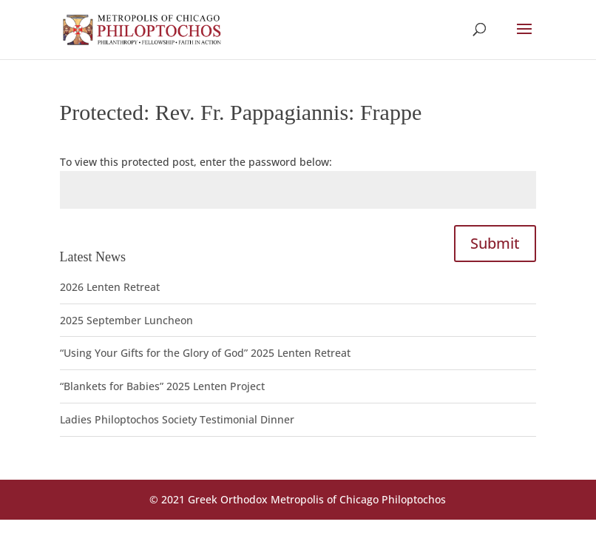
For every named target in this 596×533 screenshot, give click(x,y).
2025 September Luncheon (126, 320)
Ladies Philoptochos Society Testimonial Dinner (177, 419)
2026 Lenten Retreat (110, 287)
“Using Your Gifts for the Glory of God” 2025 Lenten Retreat (205, 353)
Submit (495, 243)
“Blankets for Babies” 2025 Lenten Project (162, 386)
